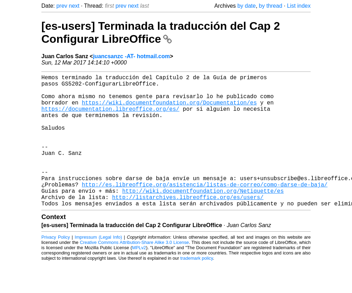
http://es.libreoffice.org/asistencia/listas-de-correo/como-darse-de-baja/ (204, 209)
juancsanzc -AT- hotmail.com (131, 56)
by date (246, 6)
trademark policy (196, 287)
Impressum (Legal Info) (98, 266)
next (74, 6)
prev (61, 6)
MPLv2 (139, 277)
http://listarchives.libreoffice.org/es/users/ (188, 225)
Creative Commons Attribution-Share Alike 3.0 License (134, 271)
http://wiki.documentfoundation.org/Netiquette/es (203, 217)
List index (299, 6)
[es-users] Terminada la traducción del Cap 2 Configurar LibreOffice (160, 32)
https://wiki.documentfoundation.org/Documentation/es (169, 109)
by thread (270, 6)
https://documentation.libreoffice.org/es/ (110, 117)
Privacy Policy (55, 266)
